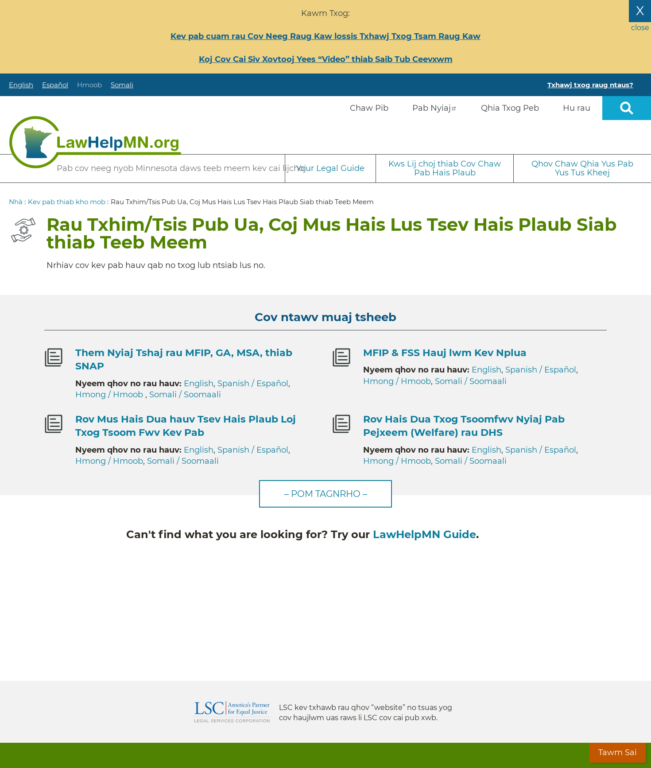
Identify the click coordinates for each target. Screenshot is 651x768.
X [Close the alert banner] (640, 10)
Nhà (16, 202)
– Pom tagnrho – (325, 494)
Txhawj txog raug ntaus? (590, 85)
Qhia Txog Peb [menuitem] (510, 108)
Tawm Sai (617, 752)
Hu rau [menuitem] (576, 108)
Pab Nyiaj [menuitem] (434, 108)
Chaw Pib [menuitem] (369, 108)
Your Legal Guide (330, 168)
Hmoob (89, 85)
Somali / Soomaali (185, 395)
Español (55, 85)
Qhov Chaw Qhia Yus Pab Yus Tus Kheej (582, 168)
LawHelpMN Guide (424, 534)
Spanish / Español (252, 383)
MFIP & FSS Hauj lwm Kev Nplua (445, 353)
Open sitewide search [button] (626, 108)
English (21, 85)
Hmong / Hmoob (110, 395)
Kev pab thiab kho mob (66, 202)
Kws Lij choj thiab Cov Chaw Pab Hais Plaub (444, 168)
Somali (122, 85)
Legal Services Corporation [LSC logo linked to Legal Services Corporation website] (232, 711)
